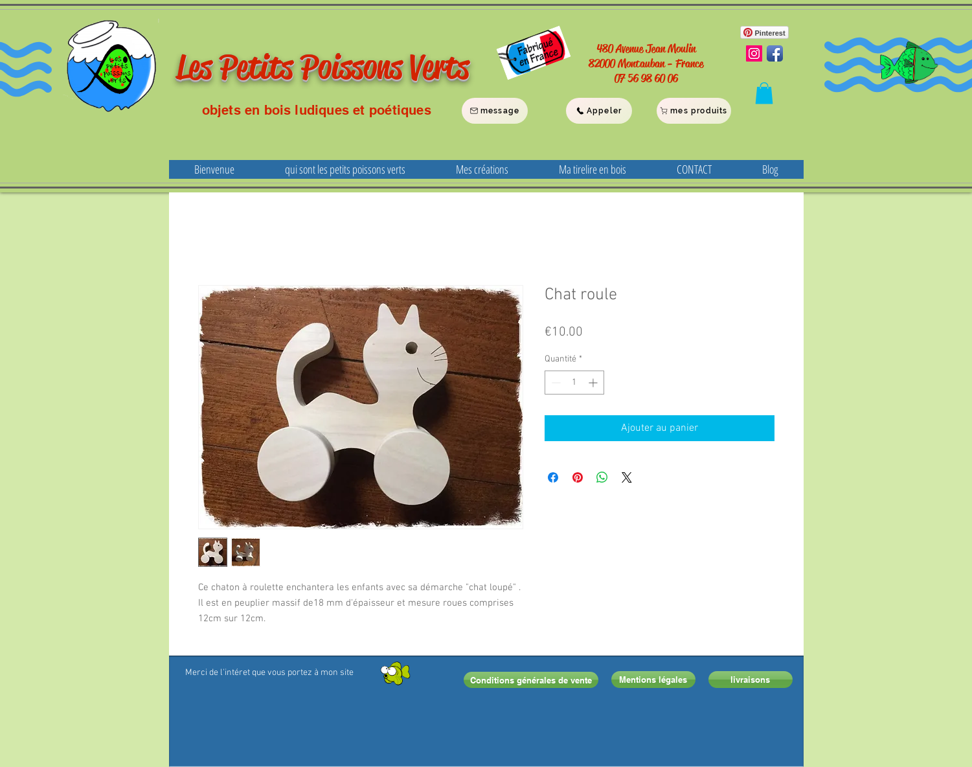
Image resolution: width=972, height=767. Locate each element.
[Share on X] (627, 477)
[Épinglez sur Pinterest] (577, 477)
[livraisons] (750, 679)
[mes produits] (694, 111)
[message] (495, 111)
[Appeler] (599, 111)
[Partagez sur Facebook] (553, 477)
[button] (764, 93)
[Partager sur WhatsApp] (602, 477)
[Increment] (594, 382)
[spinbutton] (574, 382)
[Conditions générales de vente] (531, 680)
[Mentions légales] (653, 679)
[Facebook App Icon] (775, 53)
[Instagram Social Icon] (754, 53)
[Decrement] (555, 382)
